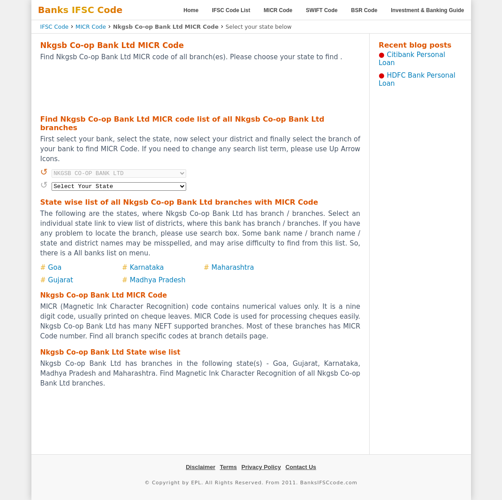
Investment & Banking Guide (427, 10)
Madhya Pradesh (157, 280)
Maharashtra (232, 267)
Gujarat (60, 280)
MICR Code (278, 10)
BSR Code (364, 10)
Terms (228, 467)
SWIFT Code (322, 10)
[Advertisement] (200, 87)
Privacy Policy (261, 467)
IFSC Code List (231, 10)
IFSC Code (54, 26)
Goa (54, 267)
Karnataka (147, 267)
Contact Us (300, 467)
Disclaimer (200, 467)
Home (190, 10)
